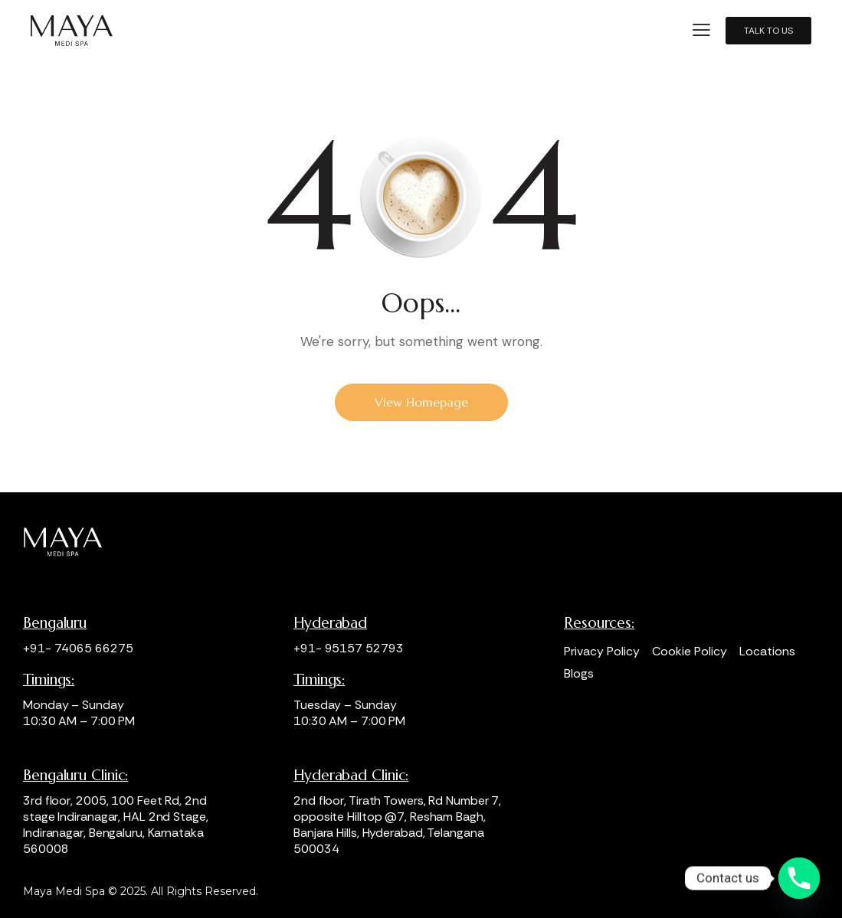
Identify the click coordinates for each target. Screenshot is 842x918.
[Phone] (799, 878)
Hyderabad (330, 623)
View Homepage (421, 402)
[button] (701, 30)
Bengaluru (55, 623)
